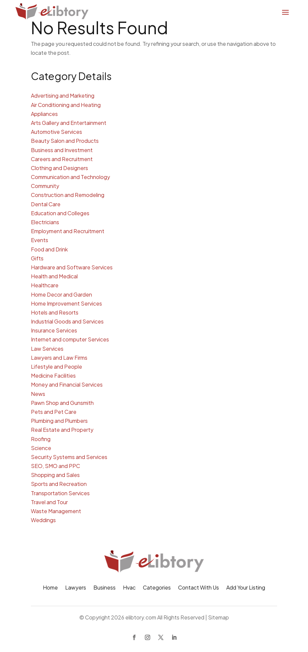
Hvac (129, 588)
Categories (157, 588)
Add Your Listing (245, 588)
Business (104, 588)
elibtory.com (140, 617)
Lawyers (75, 588)
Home (50, 588)
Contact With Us (198, 588)
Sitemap (218, 617)
